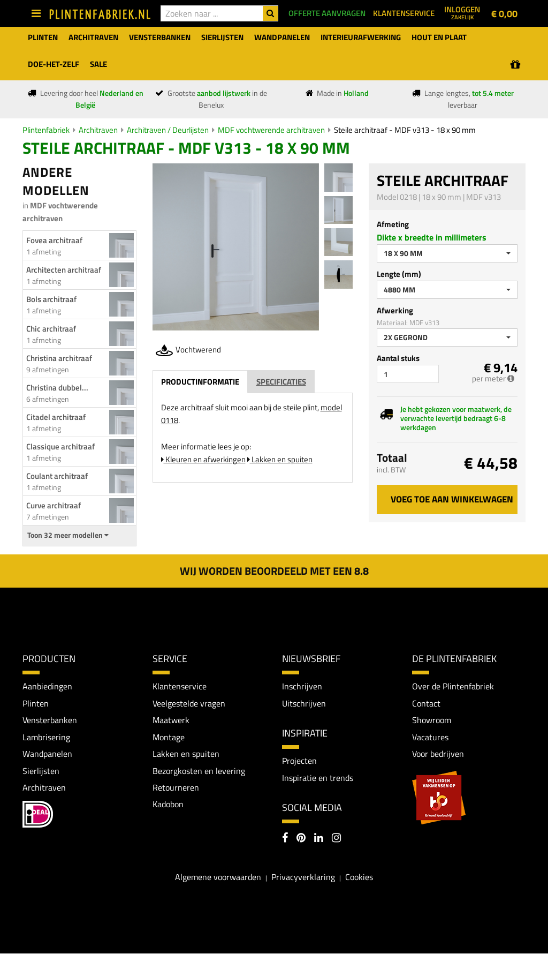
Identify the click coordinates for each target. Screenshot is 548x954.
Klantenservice (180, 686)
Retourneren (176, 788)
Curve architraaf (53, 505)
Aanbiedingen (47, 686)
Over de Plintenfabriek (453, 686)
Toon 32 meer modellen (68, 535)
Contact (426, 703)
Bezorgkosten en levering (199, 770)
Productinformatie (200, 381)
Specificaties (281, 381)
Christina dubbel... (57, 387)
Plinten (35, 703)
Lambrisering (46, 737)
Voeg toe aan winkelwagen (452, 499)
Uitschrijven (304, 703)
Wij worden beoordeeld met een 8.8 (274, 570)
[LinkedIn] (318, 839)
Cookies (359, 877)
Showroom (431, 719)
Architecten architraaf (63, 270)
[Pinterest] (301, 839)
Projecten (299, 761)
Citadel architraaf (56, 417)
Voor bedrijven (438, 754)
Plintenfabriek (46, 130)
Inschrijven (302, 686)
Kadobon (168, 804)
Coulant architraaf (57, 476)
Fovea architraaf (54, 240)
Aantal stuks (398, 358)
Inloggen (462, 12)
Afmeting (393, 224)
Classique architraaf (60, 446)
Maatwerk (171, 719)
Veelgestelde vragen (189, 703)
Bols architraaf (51, 299)
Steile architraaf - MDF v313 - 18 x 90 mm (405, 130)
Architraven (98, 130)
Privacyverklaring (303, 877)
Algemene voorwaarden (218, 877)
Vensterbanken (49, 719)
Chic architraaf (51, 328)
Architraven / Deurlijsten (168, 130)
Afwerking (395, 310)
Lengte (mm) (399, 274)
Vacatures (430, 737)
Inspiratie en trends (317, 777)
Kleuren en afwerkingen (203, 459)
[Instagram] (336, 839)
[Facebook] (285, 839)
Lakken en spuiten (280, 459)
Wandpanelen (47, 754)
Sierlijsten (40, 770)
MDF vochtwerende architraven (271, 130)
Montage (169, 737)
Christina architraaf (59, 358)
